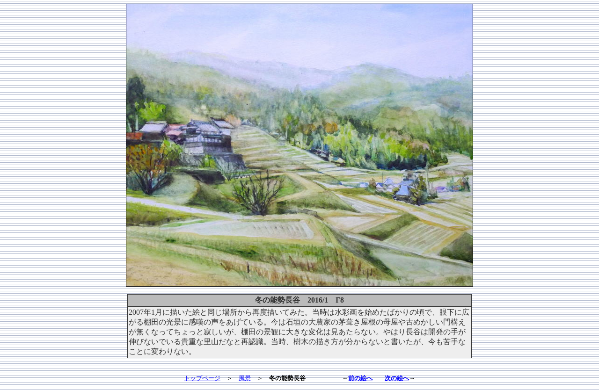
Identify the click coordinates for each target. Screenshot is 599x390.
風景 (245, 378)
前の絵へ (360, 378)
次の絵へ (397, 378)
